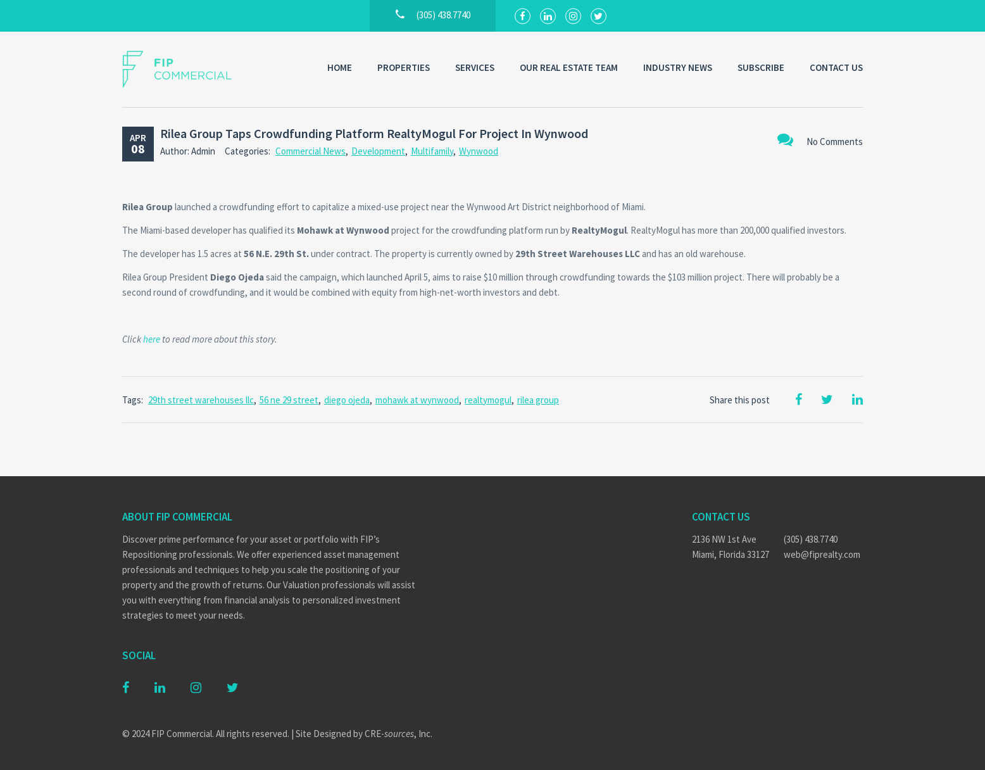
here (151, 339)
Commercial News (310, 151)
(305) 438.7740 (811, 539)
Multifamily (432, 151)
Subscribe (760, 67)
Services (474, 67)
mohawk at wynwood (417, 400)
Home (339, 67)
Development (378, 151)
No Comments (820, 140)
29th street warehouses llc (201, 400)
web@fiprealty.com (822, 554)
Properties (403, 67)
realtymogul (488, 400)
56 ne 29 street (289, 400)
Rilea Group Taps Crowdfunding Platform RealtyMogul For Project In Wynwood (374, 133)
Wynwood (478, 151)
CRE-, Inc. (398, 734)
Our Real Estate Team (569, 67)
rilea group (538, 400)
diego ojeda (347, 400)
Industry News (677, 67)
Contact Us (836, 67)
